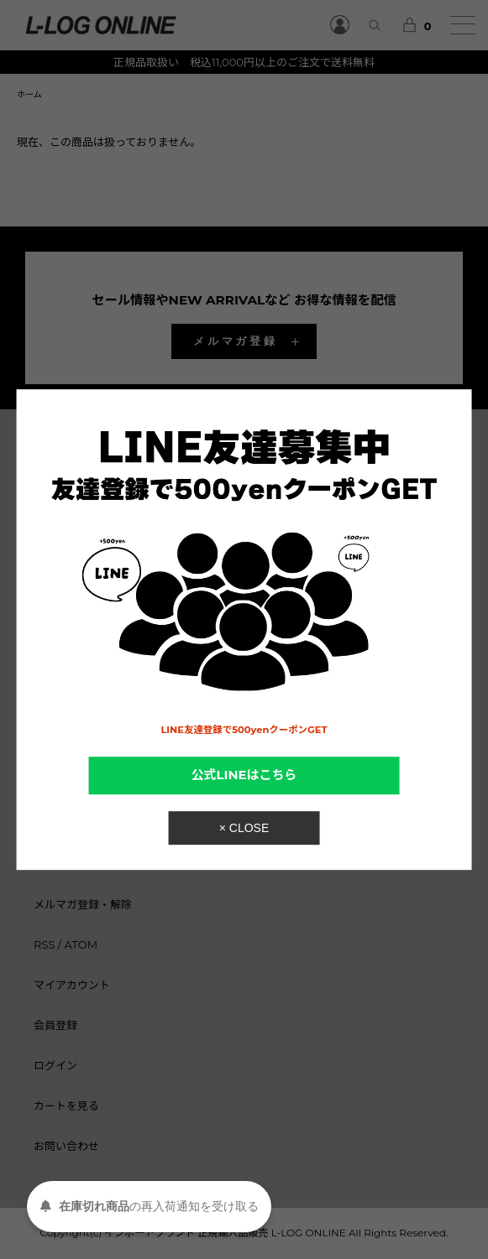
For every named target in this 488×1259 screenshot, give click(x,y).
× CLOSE (244, 828)
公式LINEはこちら (244, 775)
